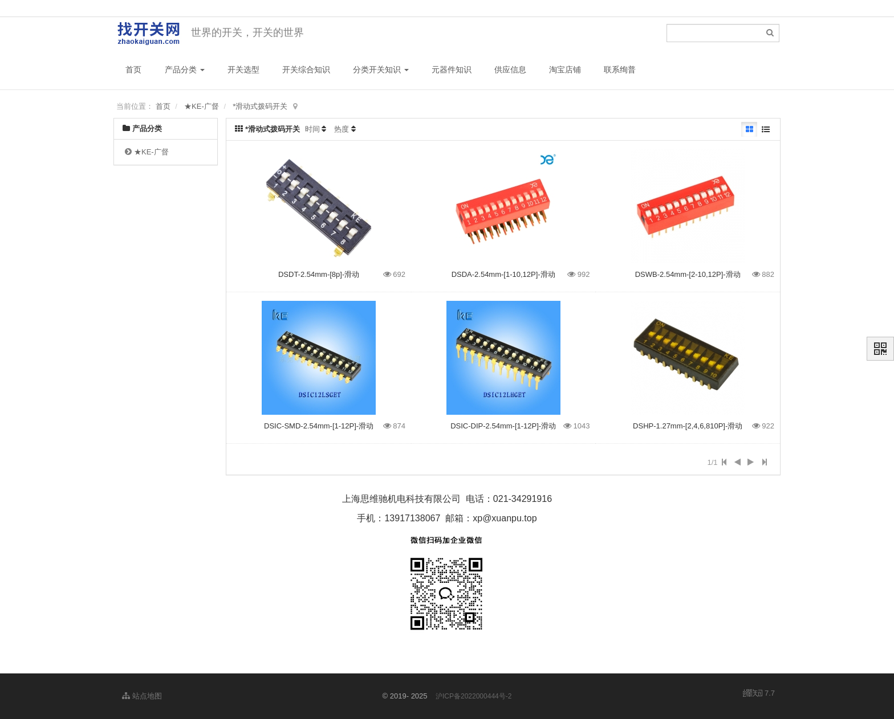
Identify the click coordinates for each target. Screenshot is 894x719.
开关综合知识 (306, 69)
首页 (133, 69)
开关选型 (243, 69)
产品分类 (185, 69)
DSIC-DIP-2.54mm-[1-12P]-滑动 (503, 426)
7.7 (759, 694)
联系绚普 (620, 69)
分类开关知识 (381, 69)
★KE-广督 (201, 106)
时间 (312, 129)
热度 (341, 129)
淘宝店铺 (565, 69)
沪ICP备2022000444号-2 (473, 696)
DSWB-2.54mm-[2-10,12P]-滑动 (688, 274)
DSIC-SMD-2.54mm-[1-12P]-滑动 (318, 426)
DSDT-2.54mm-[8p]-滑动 (318, 274)
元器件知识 (452, 69)
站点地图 (142, 696)
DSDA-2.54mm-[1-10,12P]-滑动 (503, 274)
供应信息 (510, 69)
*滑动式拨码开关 (260, 106)
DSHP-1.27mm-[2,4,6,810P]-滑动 (687, 426)
